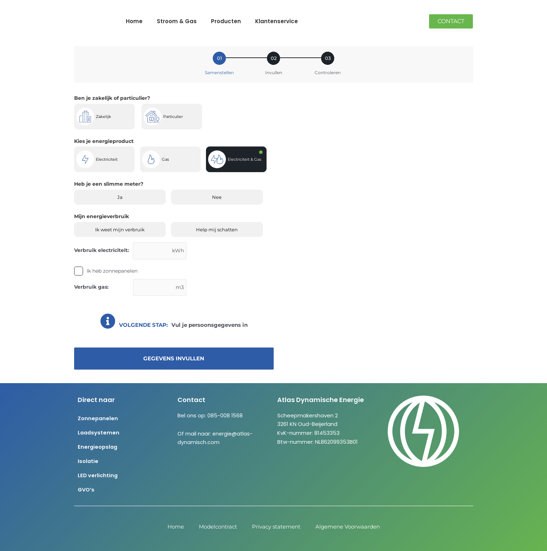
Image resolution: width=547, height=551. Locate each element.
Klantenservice (276, 21)
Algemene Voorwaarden (347, 526)
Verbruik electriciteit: (101, 250)
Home (134, 21)
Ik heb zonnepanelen (112, 271)
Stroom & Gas (177, 21)
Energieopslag (98, 446)
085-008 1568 (225, 415)
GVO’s (87, 489)
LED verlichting (98, 475)
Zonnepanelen (98, 418)
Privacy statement (276, 526)
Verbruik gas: (91, 287)
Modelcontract (218, 526)
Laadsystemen (99, 432)
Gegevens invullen (173, 359)
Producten (226, 21)
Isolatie (88, 461)
